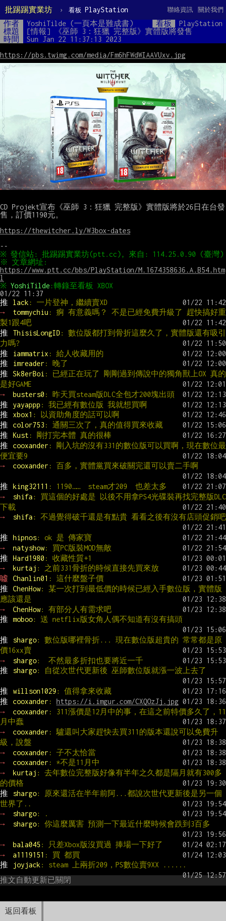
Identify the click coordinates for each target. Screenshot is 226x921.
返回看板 (21, 911)
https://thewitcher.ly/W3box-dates (65, 230)
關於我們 (211, 9)
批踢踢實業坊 (28, 9)
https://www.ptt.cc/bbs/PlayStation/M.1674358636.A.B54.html (112, 282)
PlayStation (98, 9)
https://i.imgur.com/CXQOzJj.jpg (117, 709)
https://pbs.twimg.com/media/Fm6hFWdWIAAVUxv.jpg (93, 55)
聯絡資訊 (180, 9)
